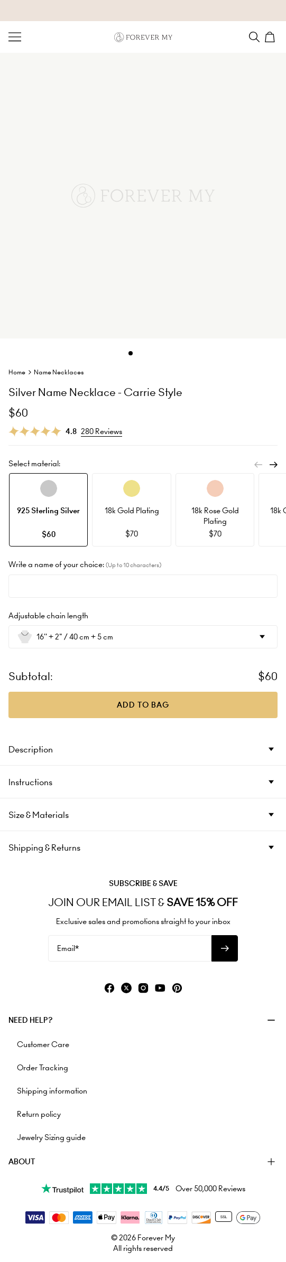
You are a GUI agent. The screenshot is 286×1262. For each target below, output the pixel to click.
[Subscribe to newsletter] (224, 948)
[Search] (254, 37)
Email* (68, 948)
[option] (48, 510)
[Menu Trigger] (14, 37)
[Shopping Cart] (271, 37)
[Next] (273, 464)
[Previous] (258, 464)
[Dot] (130, 353)
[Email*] (129, 948)
